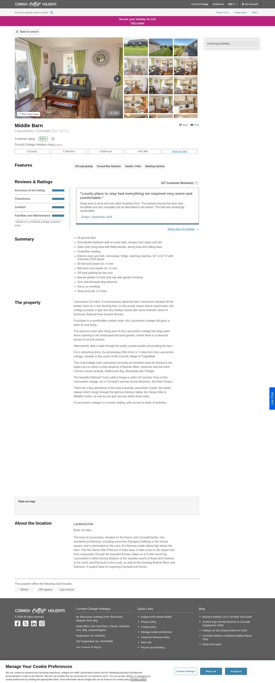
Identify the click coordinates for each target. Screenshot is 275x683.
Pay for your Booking (153, 647)
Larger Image (28, 114)
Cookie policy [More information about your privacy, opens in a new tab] (138, 679)
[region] (137, 671)
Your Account (250, 4)
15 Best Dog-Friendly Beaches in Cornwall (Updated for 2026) (226, 623)
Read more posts (212, 644)
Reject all (211, 671)
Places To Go (222, 12)
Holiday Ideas (240, 12)
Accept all (236, 671)
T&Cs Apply (138, 23)
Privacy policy (148, 621)
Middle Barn (29, 125)
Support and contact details (156, 616)
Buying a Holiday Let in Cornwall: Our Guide (227, 616)
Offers (255, 12)
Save (185, 124)
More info (146, 642)
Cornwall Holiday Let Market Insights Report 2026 (227, 637)
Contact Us (218, 4)
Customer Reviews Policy (155, 637)
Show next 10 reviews (181, 229)
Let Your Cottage (200, 4)
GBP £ (232, 4)
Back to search (29, 31)
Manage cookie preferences (156, 632)
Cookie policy (148, 627)
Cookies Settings (185, 671)
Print (196, 124)
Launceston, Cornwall (42, 131)
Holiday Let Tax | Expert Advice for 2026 (224, 630)
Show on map (179, 151)
